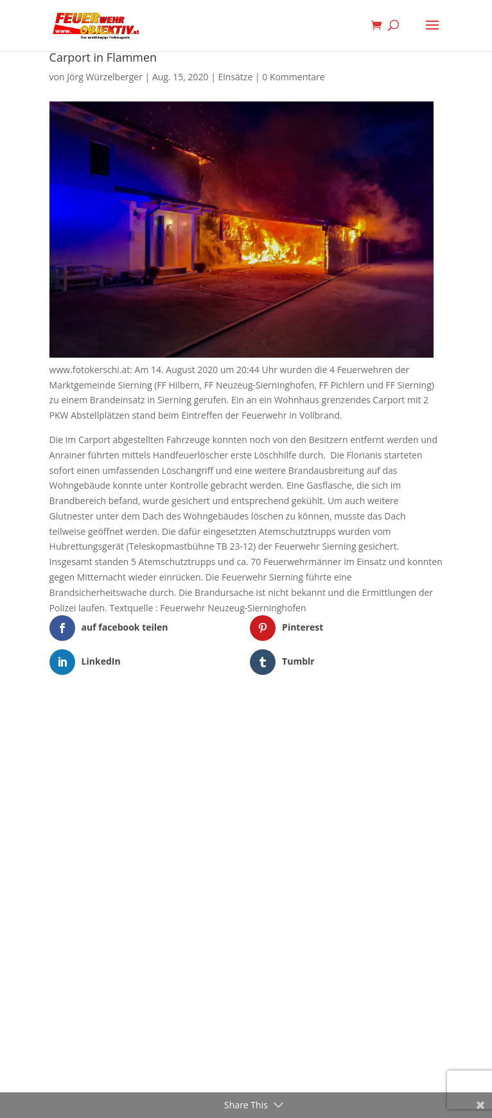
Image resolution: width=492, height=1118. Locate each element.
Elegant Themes (226, 715)
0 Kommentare (293, 77)
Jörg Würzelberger (105, 77)
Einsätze (235, 77)
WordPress (312, 715)
